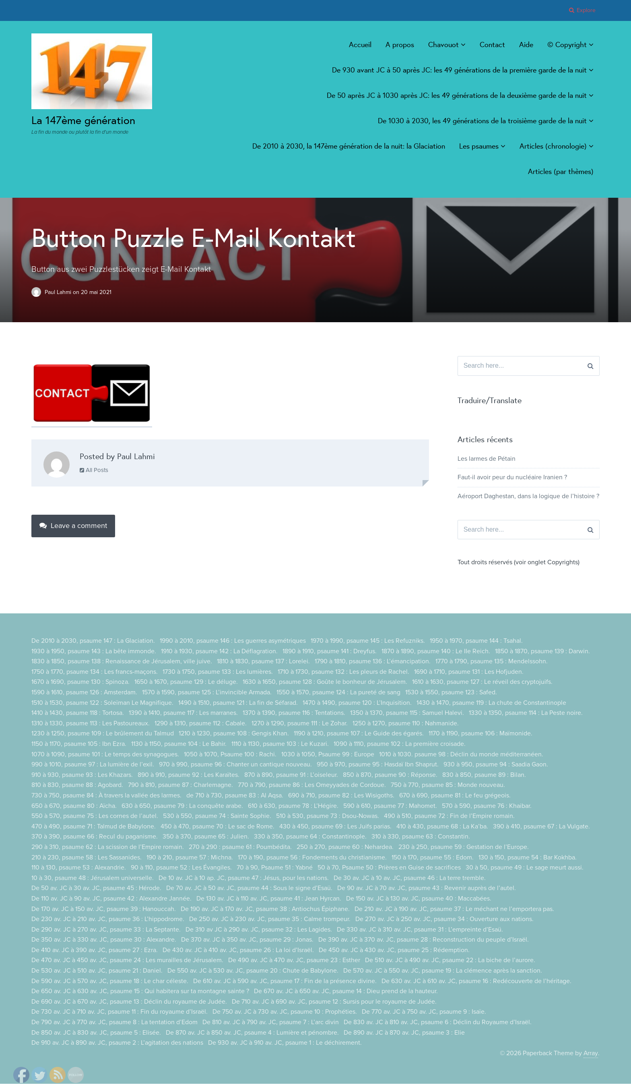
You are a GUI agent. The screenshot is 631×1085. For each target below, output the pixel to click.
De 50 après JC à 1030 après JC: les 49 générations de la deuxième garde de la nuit (457, 95)
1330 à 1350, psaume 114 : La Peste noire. (526, 714)
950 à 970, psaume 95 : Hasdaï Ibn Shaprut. (378, 766)
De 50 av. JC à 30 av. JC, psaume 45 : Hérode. (96, 889)
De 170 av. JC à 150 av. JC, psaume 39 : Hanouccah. (103, 910)
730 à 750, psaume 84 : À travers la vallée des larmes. (106, 797)
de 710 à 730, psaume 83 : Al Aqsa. (236, 797)
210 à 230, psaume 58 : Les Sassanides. (86, 858)
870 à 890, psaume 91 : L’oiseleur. (291, 776)
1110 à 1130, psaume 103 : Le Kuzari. (280, 745)
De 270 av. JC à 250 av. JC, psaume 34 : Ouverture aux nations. (444, 920)
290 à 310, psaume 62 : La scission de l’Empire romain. (107, 848)
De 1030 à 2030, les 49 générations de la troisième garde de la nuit (482, 120)
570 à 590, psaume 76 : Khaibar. (487, 807)
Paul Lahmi (59, 291)
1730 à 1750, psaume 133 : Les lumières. (218, 673)
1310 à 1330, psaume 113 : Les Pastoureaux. (90, 724)
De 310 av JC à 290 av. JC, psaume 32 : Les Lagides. (259, 930)
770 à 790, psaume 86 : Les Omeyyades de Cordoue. (312, 786)
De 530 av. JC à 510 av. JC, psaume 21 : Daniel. (97, 972)
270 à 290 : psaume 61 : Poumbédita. (240, 848)
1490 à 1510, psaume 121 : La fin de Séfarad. (238, 704)
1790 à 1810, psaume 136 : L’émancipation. (373, 662)
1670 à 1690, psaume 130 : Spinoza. (80, 683)
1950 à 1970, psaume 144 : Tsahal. (476, 642)
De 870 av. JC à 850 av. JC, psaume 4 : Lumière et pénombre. (252, 1033)
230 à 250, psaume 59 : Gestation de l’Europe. (463, 848)
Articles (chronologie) (553, 146)
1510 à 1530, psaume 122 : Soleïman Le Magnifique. (102, 704)
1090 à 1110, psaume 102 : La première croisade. (400, 745)
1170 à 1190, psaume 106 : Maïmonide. (480, 735)
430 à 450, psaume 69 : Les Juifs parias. (335, 827)
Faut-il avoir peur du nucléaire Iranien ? (512, 478)
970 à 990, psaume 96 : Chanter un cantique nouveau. (235, 766)
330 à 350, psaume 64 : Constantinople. (310, 838)
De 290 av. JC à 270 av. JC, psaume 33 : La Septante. (106, 930)
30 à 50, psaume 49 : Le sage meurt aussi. (525, 869)
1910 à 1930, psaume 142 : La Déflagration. (219, 652)
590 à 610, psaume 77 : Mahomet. (390, 807)
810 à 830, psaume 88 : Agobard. (77, 786)
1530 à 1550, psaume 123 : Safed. (452, 694)
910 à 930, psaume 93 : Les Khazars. (82, 776)
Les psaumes (479, 146)
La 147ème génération (85, 119)
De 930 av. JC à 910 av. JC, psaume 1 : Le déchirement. (285, 1044)
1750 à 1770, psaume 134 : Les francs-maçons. (94, 673)
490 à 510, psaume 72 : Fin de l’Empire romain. (449, 817)
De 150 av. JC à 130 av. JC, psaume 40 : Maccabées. (419, 900)
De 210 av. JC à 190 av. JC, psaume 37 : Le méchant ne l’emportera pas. (455, 910)
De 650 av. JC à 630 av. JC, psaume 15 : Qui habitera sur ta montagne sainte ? (140, 992)
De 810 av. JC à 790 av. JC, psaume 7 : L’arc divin (270, 1023)
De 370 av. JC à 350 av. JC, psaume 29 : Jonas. (247, 941)
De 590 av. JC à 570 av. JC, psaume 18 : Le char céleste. (109, 982)
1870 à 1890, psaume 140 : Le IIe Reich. (435, 652)
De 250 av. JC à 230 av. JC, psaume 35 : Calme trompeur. (270, 920)
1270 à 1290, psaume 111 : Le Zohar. (300, 724)
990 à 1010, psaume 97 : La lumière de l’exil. (92, 766)
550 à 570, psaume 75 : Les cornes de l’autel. (94, 817)
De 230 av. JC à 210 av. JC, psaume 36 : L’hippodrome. (107, 920)
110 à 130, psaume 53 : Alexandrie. (78, 869)
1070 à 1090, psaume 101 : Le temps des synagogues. (105, 755)
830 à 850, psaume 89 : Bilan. (484, 776)
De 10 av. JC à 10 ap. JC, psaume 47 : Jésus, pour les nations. (244, 879)
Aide (526, 44)
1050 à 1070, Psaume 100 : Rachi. (230, 755)
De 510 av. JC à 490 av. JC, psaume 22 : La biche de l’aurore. (450, 961)
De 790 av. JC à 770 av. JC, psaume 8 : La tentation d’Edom (114, 1023)
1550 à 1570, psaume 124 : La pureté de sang (339, 694)
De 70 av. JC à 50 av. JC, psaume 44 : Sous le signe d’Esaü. (249, 889)
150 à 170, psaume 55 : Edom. (433, 858)
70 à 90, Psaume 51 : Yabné (275, 869)
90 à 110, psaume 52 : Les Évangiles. (181, 869)
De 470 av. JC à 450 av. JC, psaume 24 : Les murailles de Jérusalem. (127, 961)
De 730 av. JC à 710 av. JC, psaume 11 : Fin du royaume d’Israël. (119, 1013)
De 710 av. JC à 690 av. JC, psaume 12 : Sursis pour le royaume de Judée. (334, 1003)
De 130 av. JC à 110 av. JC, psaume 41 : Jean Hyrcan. (269, 900)
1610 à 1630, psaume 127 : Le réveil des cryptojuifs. (482, 683)
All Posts (94, 469)
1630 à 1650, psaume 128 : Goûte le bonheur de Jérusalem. (325, 683)
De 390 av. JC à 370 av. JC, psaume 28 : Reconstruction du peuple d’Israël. (424, 941)
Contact (492, 44)
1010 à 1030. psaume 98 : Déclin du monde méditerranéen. (461, 755)
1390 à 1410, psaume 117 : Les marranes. (183, 714)
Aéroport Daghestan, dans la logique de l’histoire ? (528, 497)
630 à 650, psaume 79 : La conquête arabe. (182, 807)
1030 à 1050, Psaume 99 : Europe (327, 755)
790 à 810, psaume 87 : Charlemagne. (180, 786)
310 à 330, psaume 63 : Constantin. (420, 838)
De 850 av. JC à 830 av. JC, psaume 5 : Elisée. (96, 1033)
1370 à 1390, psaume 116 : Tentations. (294, 714)
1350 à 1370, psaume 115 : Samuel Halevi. (407, 714)
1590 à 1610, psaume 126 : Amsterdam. (84, 694)
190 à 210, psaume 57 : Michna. (189, 858)
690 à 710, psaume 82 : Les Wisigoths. (342, 797)
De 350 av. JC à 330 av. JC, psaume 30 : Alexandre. (104, 941)
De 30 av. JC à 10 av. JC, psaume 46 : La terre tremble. (410, 879)
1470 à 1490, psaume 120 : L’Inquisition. (357, 704)
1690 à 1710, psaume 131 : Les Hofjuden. (469, 673)
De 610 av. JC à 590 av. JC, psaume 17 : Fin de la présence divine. (285, 982)
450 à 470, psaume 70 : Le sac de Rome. (217, 827)
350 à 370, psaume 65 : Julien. (206, 838)
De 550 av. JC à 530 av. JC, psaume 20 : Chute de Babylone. (252, 972)
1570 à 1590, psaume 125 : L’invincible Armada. (207, 694)
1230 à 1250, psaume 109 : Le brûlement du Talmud (102, 735)
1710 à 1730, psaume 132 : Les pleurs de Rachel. (343, 673)
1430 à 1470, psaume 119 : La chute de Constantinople (491, 704)
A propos (400, 44)
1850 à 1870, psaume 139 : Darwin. (542, 652)
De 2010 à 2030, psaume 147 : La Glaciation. (93, 642)
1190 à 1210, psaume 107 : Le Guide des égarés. (359, 735)
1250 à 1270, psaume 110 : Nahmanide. (406, 724)
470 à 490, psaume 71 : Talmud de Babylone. (93, 827)
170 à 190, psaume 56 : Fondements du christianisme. (312, 858)
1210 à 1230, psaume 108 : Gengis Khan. (234, 735)
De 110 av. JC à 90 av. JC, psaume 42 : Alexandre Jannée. (111, 900)
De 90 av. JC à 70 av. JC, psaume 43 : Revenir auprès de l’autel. (426, 889)
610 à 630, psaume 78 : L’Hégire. (293, 807)
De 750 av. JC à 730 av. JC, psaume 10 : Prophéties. (284, 1013)
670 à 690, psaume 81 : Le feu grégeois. (456, 797)
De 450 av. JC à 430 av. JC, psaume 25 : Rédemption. (394, 951)
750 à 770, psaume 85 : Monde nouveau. (448, 786)
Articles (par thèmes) (561, 171)
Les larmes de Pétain (487, 459)
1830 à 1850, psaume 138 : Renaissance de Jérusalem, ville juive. (121, 662)
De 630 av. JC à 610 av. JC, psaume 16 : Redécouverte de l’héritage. (476, 982)
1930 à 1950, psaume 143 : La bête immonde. (93, 652)
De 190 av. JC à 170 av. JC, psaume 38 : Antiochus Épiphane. (265, 910)
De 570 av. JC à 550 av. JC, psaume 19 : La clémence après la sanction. (442, 972)
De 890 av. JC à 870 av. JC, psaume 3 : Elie (404, 1033)
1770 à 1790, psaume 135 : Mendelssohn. (491, 662)
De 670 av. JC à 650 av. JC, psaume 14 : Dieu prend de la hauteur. (346, 992)
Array (591, 1054)
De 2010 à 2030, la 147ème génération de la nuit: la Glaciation (348, 146)
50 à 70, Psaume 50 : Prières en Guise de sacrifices (389, 869)
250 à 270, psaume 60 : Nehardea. (345, 848)
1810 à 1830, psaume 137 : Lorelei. (263, 662)
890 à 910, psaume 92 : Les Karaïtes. (188, 776)
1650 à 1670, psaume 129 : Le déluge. (186, 683)
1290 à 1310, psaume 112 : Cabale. (201, 724)
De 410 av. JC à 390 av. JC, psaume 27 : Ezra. (94, 951)
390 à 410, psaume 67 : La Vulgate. (541, 827)
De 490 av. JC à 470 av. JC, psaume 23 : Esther (294, 961)
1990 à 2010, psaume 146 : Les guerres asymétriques (233, 642)
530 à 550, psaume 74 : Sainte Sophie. (217, 817)
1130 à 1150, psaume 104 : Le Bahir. (179, 745)
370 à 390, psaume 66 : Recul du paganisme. (94, 838)
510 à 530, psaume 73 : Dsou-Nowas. (327, 817)
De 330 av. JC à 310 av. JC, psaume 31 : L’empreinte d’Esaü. (420, 930)
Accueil (360, 44)
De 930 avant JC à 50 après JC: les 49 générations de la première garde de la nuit (459, 70)
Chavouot (443, 44)
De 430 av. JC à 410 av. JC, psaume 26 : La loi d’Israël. (238, 951)
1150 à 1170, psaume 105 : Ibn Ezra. (78, 745)
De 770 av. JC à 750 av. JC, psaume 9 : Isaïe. (424, 1013)
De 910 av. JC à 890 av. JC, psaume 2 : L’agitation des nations (117, 1044)
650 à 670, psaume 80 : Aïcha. (74, 807)
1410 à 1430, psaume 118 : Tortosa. (77, 714)
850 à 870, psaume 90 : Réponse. (390, 776)
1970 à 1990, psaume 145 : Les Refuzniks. (368, 642)
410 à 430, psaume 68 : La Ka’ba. (442, 827)
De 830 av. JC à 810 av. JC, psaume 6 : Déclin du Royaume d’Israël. (438, 1023)
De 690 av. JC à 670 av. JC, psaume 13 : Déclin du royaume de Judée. (129, 1003)
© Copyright (567, 44)
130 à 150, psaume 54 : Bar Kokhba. (527, 858)
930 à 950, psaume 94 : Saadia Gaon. (495, 766)
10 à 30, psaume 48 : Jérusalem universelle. (92, 879)
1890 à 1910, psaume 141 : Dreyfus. (330, 652)
